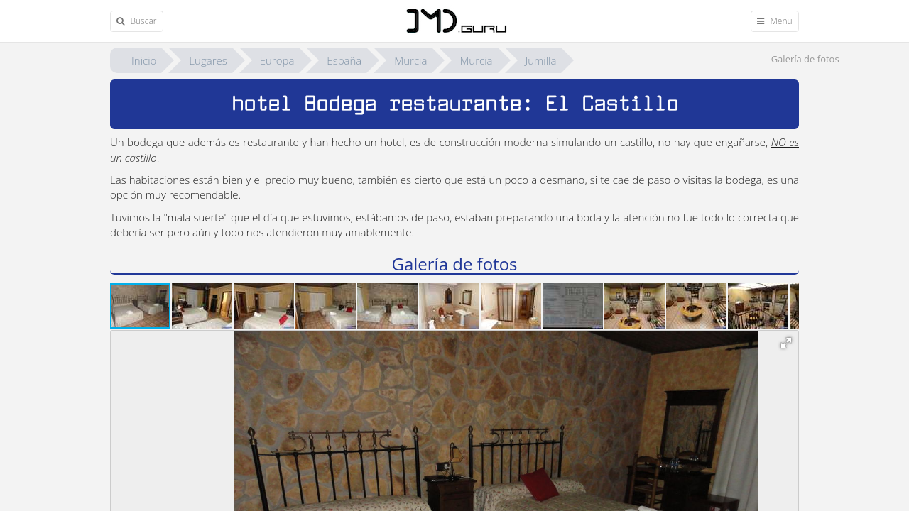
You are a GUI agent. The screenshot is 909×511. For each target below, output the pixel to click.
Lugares (208, 60)
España (344, 60)
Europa (277, 60)
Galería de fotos (805, 59)
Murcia (410, 60)
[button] (203, 306)
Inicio (143, 60)
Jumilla (541, 60)
